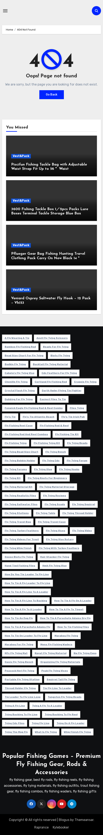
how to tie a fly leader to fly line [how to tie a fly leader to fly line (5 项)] (27, 583)
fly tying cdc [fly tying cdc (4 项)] (51, 460)
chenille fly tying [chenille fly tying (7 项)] (16, 381)
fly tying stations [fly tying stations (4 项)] (17, 513)
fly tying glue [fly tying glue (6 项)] (43, 469)
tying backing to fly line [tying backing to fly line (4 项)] (21, 714)
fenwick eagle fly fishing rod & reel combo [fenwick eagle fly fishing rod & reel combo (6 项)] (34, 408)
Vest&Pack (21, 156)
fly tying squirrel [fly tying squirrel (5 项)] (83, 504)
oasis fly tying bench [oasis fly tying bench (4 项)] (19, 662)
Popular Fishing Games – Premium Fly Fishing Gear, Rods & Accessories (51, 764)
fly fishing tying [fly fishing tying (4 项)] (16, 443)
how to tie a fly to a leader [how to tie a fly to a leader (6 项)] (23, 609)
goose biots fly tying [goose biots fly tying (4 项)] (19, 556)
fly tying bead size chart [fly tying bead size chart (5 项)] (21, 451)
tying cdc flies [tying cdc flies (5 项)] (15, 723)
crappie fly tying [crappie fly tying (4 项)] (85, 381)
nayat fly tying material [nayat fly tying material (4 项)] (51, 653)
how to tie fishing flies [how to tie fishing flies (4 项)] (73, 626)
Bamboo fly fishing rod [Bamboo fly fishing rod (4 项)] (20, 346)
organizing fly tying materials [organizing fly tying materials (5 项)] (60, 662)
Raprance (41, 827)
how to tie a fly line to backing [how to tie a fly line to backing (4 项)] (26, 600)
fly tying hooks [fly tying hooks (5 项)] (69, 469)
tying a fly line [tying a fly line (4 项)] (15, 705)
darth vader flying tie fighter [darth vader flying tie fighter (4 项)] (62, 390)
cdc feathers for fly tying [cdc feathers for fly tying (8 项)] (59, 373)
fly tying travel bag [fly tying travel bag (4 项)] (18, 521)
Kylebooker (61, 827)
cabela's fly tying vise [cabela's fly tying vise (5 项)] (19, 373)
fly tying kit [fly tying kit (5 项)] (13, 478)
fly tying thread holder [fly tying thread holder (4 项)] (77, 513)
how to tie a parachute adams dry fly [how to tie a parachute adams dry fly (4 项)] (65, 618)
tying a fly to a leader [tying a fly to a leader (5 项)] (47, 705)
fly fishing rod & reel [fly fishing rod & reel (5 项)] (54, 425)
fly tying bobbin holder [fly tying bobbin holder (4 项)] (20, 460)
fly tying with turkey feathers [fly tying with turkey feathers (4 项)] (59, 548)
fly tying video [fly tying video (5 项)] (82, 530)
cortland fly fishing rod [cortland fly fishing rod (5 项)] (51, 381)
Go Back (51, 94)
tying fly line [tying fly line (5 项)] (40, 723)
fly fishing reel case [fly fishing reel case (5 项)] (19, 425)
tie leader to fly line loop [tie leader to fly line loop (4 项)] (23, 697)
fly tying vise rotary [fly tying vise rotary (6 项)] (60, 539)
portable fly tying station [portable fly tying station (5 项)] (22, 679)
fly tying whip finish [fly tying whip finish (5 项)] (18, 548)
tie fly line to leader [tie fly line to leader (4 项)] (57, 688)
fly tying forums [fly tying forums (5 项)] (16, 469)
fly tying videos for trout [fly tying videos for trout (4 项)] (22, 539)
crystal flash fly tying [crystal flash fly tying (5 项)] (20, 390)
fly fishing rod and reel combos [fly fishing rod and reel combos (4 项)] (26, 434)
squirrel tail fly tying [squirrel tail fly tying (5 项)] (61, 679)
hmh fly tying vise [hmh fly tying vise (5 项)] (54, 565)
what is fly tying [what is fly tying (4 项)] (46, 732)
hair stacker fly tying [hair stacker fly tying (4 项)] (54, 556)
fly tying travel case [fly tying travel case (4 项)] (52, 521)
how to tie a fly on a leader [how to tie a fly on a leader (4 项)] (73, 600)
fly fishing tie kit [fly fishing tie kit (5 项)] (67, 434)
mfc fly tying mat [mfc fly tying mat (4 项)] (16, 653)
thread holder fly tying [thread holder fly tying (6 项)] (20, 688)
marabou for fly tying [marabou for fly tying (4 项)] (19, 644)
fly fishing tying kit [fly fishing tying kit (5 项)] (47, 443)
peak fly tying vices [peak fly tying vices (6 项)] (54, 670)
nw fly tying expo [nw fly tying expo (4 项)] (85, 653)
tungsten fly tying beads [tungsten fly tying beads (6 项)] (65, 697)
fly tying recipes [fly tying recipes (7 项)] (54, 495)
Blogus (64, 820)
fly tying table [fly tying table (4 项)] (45, 513)
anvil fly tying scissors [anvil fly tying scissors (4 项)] (52, 338)
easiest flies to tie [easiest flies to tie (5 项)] (53, 399)
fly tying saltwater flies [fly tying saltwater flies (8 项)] (21, 504)
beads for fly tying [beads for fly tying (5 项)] (56, 346)
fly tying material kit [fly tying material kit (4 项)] (18, 486)
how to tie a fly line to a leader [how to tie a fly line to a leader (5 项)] (26, 591)
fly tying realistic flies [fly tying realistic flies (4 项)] (20, 495)
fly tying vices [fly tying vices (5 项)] (55, 530)
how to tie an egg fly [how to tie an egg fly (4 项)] (19, 618)
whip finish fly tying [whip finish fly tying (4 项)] (77, 732)
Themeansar (84, 820)
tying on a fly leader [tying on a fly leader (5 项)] (71, 723)
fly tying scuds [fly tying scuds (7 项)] (55, 504)
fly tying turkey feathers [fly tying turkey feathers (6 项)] (22, 530)
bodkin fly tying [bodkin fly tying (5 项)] (15, 364)
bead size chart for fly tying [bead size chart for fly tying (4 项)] (24, 355)
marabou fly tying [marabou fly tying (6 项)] (66, 635)
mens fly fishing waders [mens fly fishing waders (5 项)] (56, 644)
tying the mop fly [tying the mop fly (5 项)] (16, 732)
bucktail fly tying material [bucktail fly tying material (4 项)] (50, 364)
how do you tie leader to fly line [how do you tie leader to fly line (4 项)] (27, 574)
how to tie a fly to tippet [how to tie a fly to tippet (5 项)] (66, 609)
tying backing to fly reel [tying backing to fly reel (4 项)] (61, 714)
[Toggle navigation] (5, 10)
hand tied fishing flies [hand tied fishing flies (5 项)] (20, 565)
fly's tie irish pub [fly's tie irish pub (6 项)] (73, 416)
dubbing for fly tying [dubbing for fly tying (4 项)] (19, 399)
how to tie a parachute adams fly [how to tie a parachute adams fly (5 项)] (27, 626)
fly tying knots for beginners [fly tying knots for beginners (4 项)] (47, 478)
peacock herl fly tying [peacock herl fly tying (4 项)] (19, 670)
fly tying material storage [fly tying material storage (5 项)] (57, 486)
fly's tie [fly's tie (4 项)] (10, 416)
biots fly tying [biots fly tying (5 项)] (60, 355)
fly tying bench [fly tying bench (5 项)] (55, 451)
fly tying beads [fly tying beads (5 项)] (77, 443)
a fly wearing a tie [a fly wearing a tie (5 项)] (17, 338)
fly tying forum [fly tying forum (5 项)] (77, 460)
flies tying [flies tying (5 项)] (77, 408)
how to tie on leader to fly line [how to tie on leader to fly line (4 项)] (26, 635)
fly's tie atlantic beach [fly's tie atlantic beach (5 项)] (38, 416)
